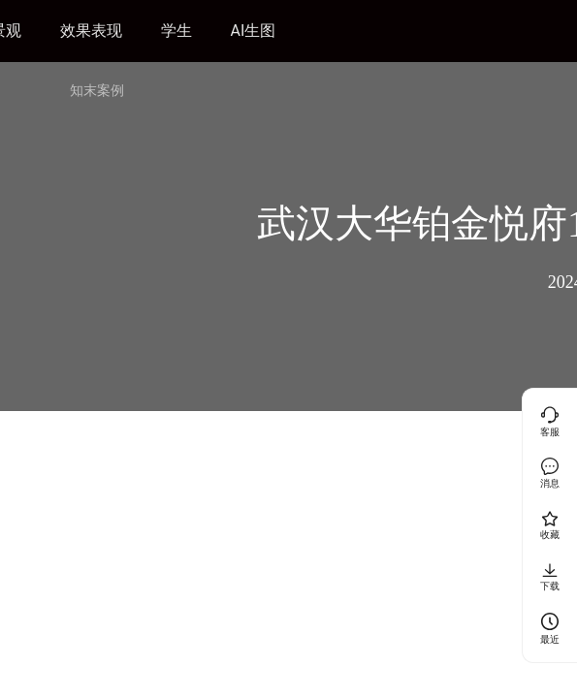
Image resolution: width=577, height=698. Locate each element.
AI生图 (253, 30)
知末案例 (97, 90)
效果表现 (91, 30)
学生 (176, 30)
